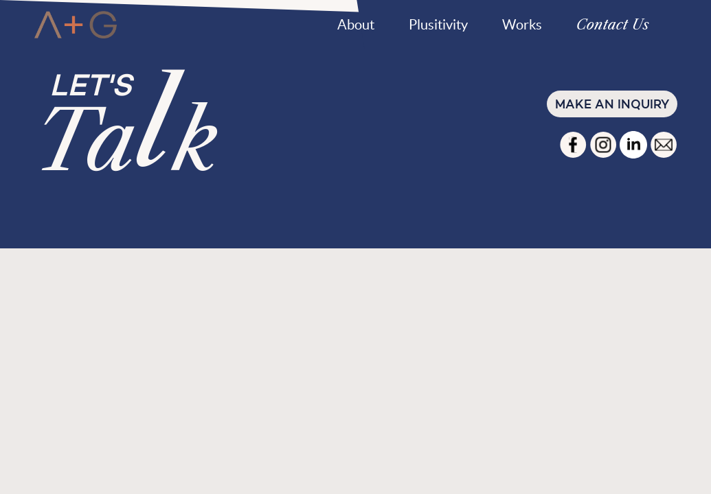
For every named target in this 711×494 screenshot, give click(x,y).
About (355, 24)
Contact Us (612, 24)
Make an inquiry (612, 104)
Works (522, 24)
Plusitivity (438, 24)
